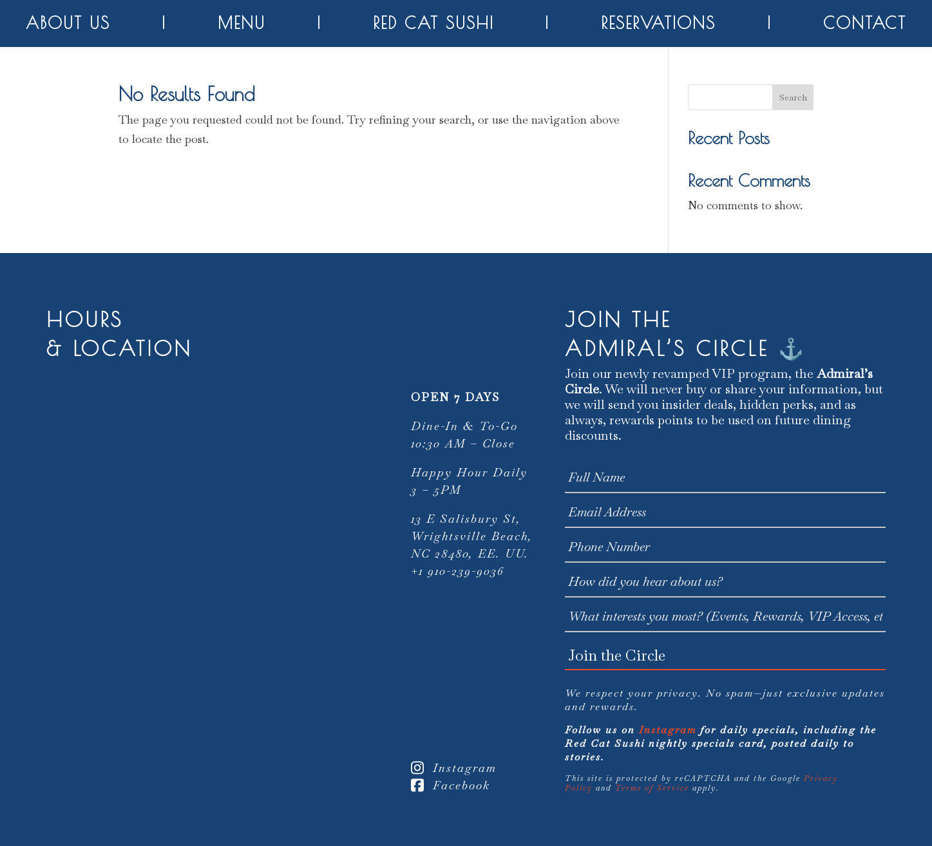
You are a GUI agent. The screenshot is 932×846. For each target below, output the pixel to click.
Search (793, 97)
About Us (68, 23)
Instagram (454, 767)
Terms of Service (652, 788)
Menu (241, 23)
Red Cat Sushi (433, 23)
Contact (864, 23)
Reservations (658, 23)
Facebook (450, 785)
